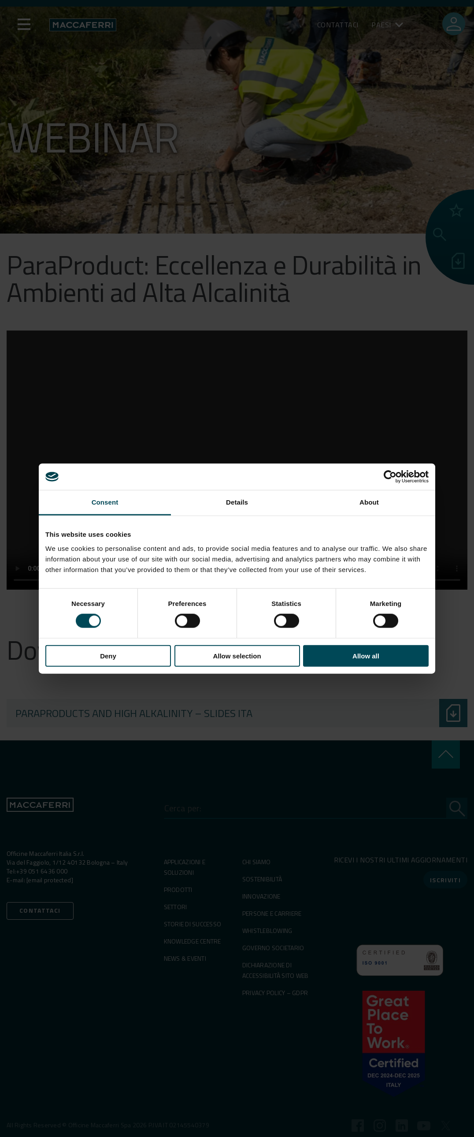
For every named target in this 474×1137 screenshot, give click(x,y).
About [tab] (369, 502)
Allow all (365, 655)
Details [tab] (237, 502)
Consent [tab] (105, 502)
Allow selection (237, 655)
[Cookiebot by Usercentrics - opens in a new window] (390, 476)
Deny (108, 655)
